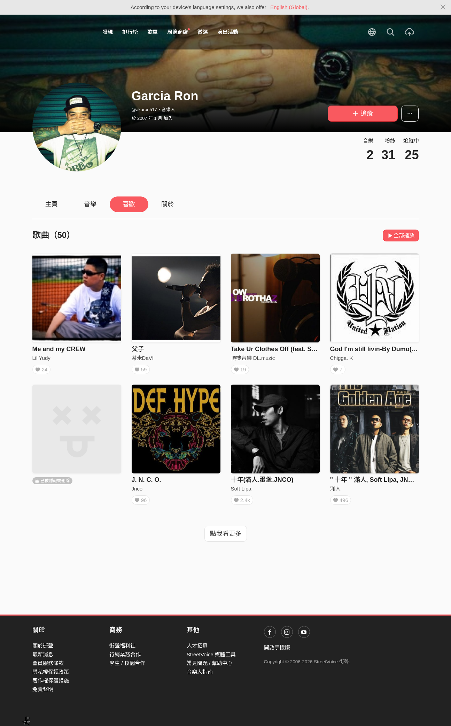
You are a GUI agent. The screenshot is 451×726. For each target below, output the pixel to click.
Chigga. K (341, 358)
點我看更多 (225, 538)
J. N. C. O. (146, 482)
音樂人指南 (200, 672)
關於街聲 (42, 646)
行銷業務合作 (125, 654)
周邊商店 (178, 31)
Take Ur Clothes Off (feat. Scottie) (281, 349)
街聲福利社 (122, 646)
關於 (167, 204)
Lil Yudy (41, 358)
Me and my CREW (59, 349)
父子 (138, 349)
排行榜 (130, 32)
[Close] (443, 7)
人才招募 (197, 646)
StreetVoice (61, 32)
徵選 (202, 32)
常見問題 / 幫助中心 (210, 663)
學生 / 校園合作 (127, 663)
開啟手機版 (277, 647)
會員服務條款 (48, 663)
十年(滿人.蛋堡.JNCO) (262, 482)
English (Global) (289, 7)
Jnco (137, 491)
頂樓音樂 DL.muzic (253, 358)
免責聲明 (42, 689)
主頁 (51, 204)
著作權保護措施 (50, 680)
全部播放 (401, 235)
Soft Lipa (241, 491)
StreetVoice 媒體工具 (211, 654)
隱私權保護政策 (50, 672)
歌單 (152, 32)
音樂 (90, 204)
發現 (107, 32)
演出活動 (227, 32)
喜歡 (129, 204)
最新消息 (42, 654)
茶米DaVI (143, 358)
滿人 (335, 491)
